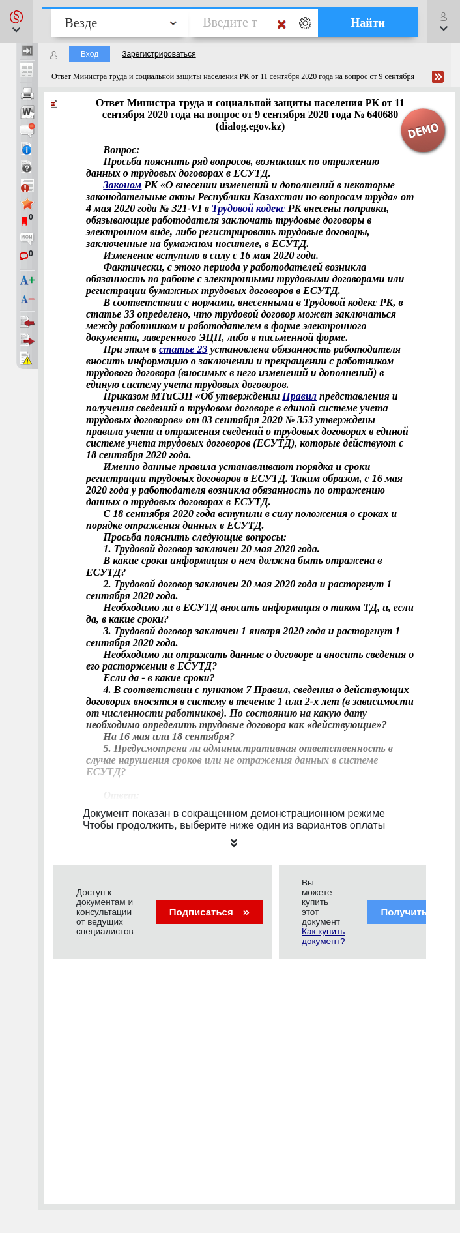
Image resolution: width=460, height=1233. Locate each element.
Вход (89, 54)
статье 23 (183, 349)
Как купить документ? (323, 936)
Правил (299, 396)
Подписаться (209, 911)
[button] (16, 21)
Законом (122, 184)
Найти (368, 22)
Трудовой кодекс (248, 208)
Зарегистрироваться (158, 54)
